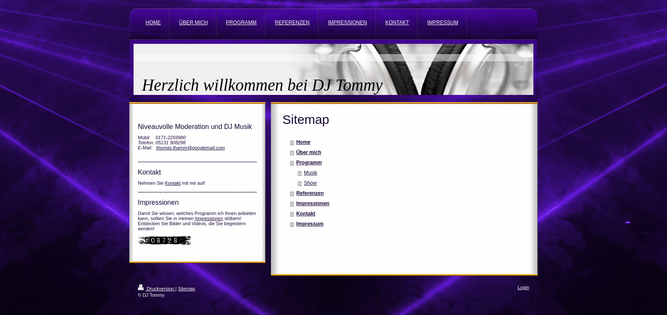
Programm (309, 163)
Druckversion (156, 288)
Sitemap (186, 288)
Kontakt (173, 183)
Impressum (309, 224)
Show (310, 183)
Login (523, 287)
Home (303, 142)
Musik (310, 173)
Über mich (308, 152)
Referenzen (310, 193)
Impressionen (209, 218)
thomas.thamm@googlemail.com (190, 147)
